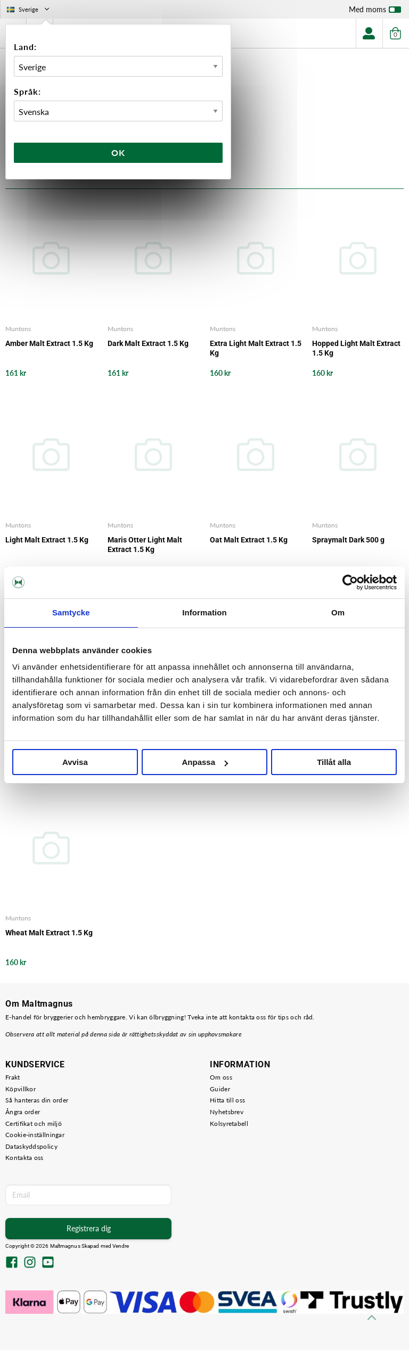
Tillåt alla (334, 762)
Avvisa (75, 762)
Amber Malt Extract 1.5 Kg (49, 343)
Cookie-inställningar (34, 1135)
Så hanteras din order (36, 1100)
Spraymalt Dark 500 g (348, 540)
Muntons (18, 329)
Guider (220, 1089)
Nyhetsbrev (226, 1112)
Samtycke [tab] (71, 612)
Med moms (375, 12)
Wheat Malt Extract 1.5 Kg (49, 932)
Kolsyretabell (229, 1123)
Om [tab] (338, 612)
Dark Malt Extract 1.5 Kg (148, 343)
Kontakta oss (24, 1158)
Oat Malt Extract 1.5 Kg (249, 540)
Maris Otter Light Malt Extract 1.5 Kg (145, 545)
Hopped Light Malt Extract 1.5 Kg (356, 348)
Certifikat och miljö (33, 1123)
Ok (118, 152)
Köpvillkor (20, 1089)
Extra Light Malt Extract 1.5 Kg (255, 348)
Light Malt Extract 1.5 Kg (46, 540)
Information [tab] (204, 612)
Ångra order (22, 1112)
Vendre (120, 1246)
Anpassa (205, 762)
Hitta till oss (227, 1100)
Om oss (221, 1077)
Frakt (12, 1077)
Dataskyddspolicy (31, 1146)
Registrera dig (89, 1228)
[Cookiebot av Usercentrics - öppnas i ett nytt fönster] (350, 582)
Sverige (29, 9)
